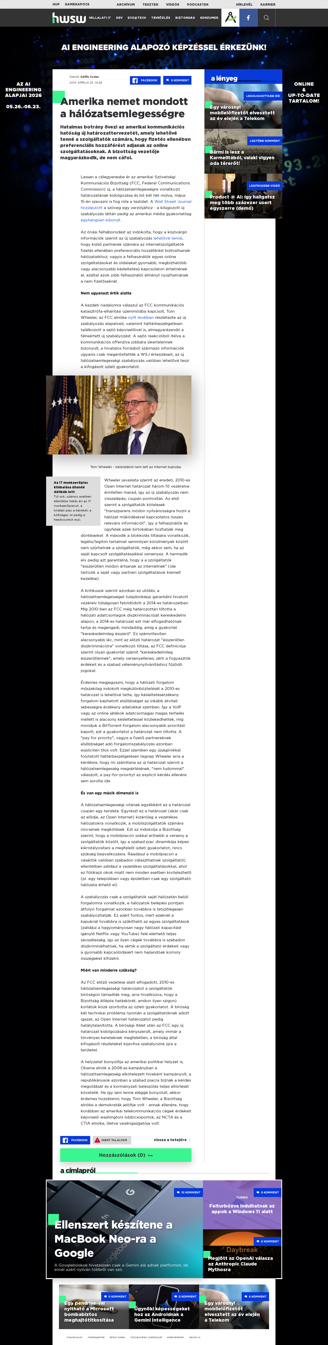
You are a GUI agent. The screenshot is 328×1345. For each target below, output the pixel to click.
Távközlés (160, 17)
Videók (172, 4)
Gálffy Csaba (89, 76)
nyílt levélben (141, 317)
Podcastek (198, 4)
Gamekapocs (77, 4)
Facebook (145, 80)
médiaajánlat (96, 1337)
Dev (119, 17)
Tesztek (150, 4)
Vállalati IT (100, 17)
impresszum (75, 1337)
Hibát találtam (111, 1140)
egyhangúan (93, 220)
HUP (56, 4)
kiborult (113, 220)
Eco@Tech (137, 17)
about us (194, 1337)
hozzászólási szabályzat (146, 1337)
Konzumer (209, 17)
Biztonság (185, 17)
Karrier (267, 4)
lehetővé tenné (167, 238)
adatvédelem (175, 1337)
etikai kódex (118, 1337)
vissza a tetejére (170, 1140)
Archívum (126, 4)
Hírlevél (244, 4)
